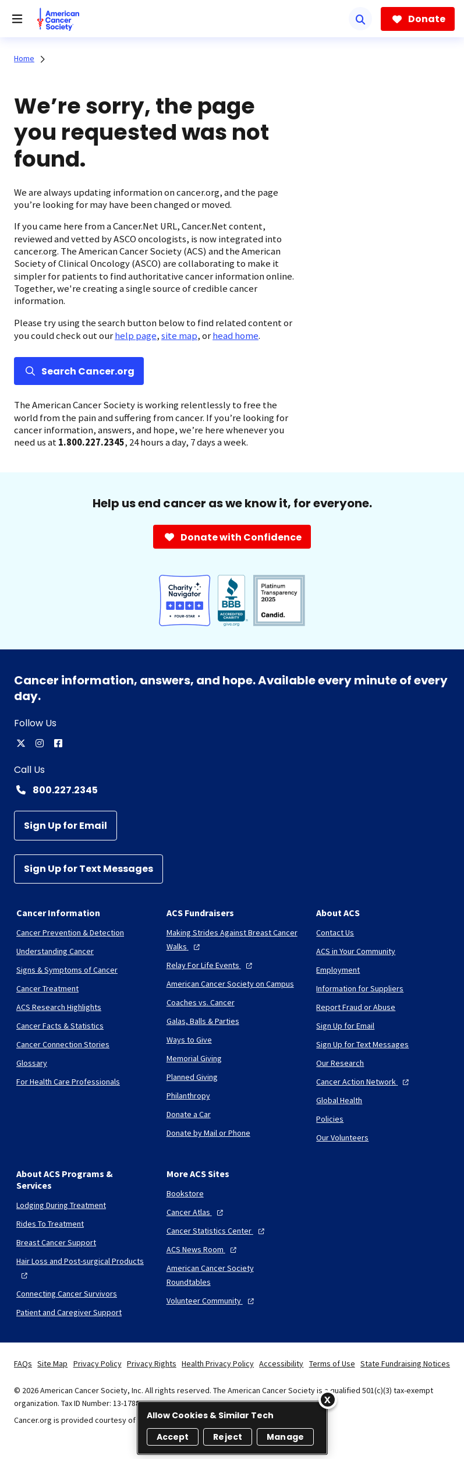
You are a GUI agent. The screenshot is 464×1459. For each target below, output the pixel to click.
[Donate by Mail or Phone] (208, 1133)
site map (179, 336)
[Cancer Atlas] (196, 1212)
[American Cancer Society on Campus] (230, 984)
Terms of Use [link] (332, 1363)
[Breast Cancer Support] (56, 1242)
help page (136, 336)
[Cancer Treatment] (47, 988)
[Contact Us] (335, 932)
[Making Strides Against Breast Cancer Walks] (232, 939)
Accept (173, 1437)
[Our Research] (340, 1063)
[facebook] (58, 743)
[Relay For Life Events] (211, 965)
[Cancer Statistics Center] (217, 1231)
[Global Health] (339, 1100)
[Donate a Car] (189, 1114)
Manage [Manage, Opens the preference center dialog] (285, 1437)
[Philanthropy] (188, 1096)
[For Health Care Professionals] (68, 1082)
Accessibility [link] (281, 1363)
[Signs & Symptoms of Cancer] (67, 970)
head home (235, 336)
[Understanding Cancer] (55, 951)
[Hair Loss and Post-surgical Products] (82, 1268)
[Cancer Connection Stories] (62, 1044)
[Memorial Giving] (194, 1058)
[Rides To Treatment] (50, 1224)
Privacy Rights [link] (151, 1363)
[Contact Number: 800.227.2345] (232, 790)
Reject (227, 1437)
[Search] (360, 18)
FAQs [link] (23, 1363)
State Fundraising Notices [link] (405, 1363)
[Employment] (338, 970)
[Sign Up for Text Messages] (88, 869)
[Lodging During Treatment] (61, 1205)
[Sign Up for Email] (65, 825)
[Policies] (329, 1119)
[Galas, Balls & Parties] (203, 1021)
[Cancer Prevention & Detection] (70, 932)
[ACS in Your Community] (355, 951)
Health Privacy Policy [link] (218, 1363)
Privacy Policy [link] (97, 1363)
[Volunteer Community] (212, 1301)
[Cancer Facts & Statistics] (60, 1026)
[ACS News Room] (203, 1249)
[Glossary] (31, 1063)
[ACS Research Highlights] (58, 1007)
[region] (232, 1428)
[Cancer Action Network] (364, 1082)
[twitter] (21, 743)
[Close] (327, 1399)
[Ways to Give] (189, 1040)
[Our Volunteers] (342, 1137)
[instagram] (40, 743)
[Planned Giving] (192, 1077)
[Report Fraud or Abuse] (355, 1007)
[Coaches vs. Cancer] (201, 1002)
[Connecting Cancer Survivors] (66, 1294)
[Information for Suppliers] (359, 988)
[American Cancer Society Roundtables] (232, 1275)
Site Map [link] (52, 1363)
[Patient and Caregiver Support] (69, 1312)
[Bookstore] (185, 1193)
